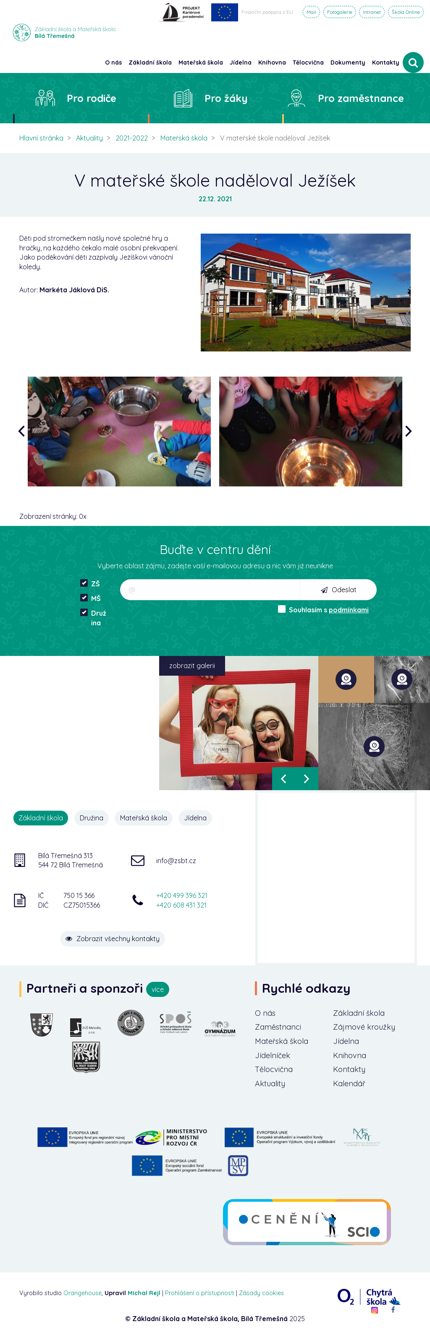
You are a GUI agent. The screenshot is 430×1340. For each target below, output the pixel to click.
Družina (93, 618)
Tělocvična (274, 1069)
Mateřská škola (183, 138)
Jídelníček (272, 1055)
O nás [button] (113, 62)
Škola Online (406, 12)
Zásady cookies (261, 1293)
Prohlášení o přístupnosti (199, 1293)
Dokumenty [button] (347, 62)
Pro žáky (226, 98)
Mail (311, 12)
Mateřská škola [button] (200, 62)
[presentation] (23, 432)
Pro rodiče (91, 98)
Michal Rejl (144, 1293)
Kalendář (349, 1083)
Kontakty (385, 62)
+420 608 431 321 (181, 905)
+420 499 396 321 (181, 895)
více (158, 989)
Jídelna (195, 818)
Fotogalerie (339, 12)
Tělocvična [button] (308, 62)
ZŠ (90, 583)
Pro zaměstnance (361, 98)
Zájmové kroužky (364, 1027)
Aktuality (89, 138)
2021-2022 (131, 138)
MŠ (90, 598)
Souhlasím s (323, 609)
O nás (265, 1013)
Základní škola (359, 1013)
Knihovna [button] (272, 62)
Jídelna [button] (241, 62)
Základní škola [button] (150, 62)
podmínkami (349, 610)
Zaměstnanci (278, 1027)
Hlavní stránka (41, 138)
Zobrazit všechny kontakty (113, 938)
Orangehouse (82, 1293)
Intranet (372, 12)
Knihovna (349, 1055)
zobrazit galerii (192, 665)
